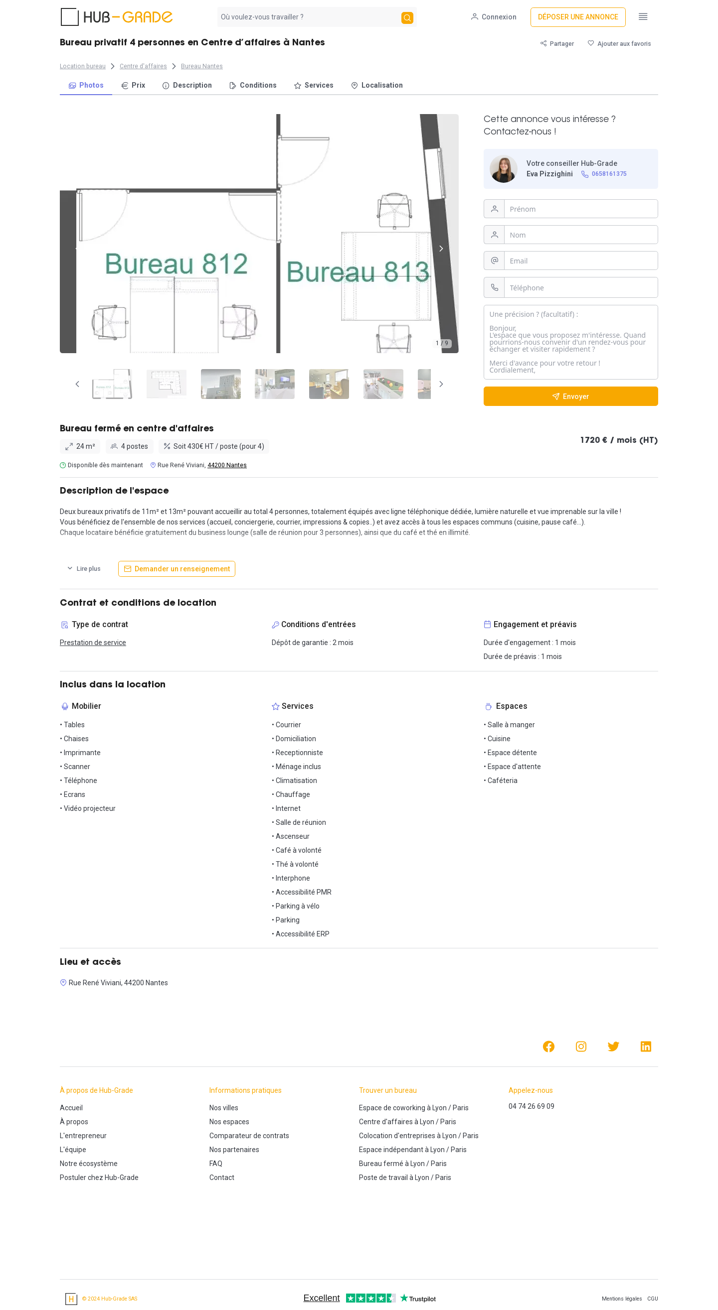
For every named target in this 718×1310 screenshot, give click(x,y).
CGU (652, 1299)
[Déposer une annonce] (579, 17)
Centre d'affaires (386, 1122)
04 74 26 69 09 (531, 1106)
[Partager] (557, 43)
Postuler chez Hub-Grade (99, 1177)
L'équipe (73, 1150)
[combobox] (308, 17)
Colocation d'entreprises (397, 1136)
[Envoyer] (571, 396)
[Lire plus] (84, 568)
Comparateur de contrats (249, 1136)
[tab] (108, 384)
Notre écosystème (89, 1164)
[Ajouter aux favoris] (619, 43)
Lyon (439, 1108)
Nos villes (223, 1108)
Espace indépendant (391, 1150)
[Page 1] (108, 384)
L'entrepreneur (83, 1136)
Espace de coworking (392, 1108)
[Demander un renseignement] (176, 569)
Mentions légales (622, 1299)
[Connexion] (495, 17)
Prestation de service (93, 643)
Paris (461, 1108)
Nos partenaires (234, 1150)
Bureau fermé (381, 1164)
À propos (74, 1122)
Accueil (71, 1108)
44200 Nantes (227, 465)
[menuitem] (86, 86)
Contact (221, 1177)
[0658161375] (604, 174)
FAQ (215, 1164)
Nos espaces (229, 1122)
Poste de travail (383, 1177)
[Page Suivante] (441, 384)
